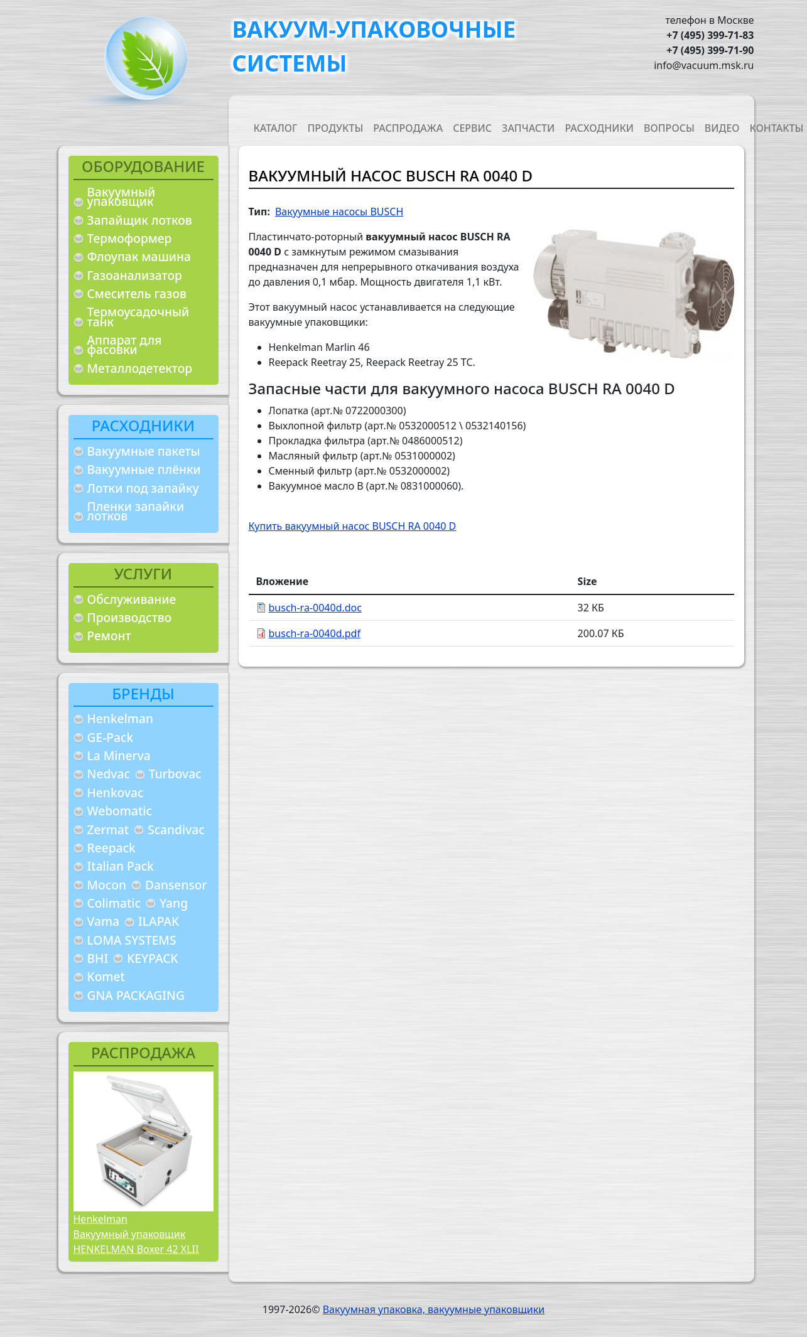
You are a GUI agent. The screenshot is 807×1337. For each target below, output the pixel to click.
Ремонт (109, 635)
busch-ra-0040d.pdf (314, 633)
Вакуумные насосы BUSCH (339, 211)
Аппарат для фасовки (124, 345)
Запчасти (528, 128)
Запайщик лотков (139, 220)
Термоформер (129, 238)
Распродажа (408, 128)
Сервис (472, 128)
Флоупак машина (139, 256)
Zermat (108, 829)
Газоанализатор (134, 275)
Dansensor (176, 884)
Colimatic (114, 903)
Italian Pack (120, 866)
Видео (722, 128)
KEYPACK (152, 958)
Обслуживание (131, 599)
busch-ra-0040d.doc (315, 608)
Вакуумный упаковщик (121, 196)
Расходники (599, 128)
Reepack (111, 847)
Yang (174, 903)
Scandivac (176, 829)
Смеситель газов (137, 293)
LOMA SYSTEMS (131, 940)
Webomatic (119, 810)
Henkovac (115, 792)
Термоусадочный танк (138, 316)
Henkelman (120, 718)
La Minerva (119, 755)
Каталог (276, 128)
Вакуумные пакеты (143, 451)
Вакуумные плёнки (144, 469)
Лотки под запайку (143, 488)
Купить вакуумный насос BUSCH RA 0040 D (353, 526)
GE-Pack (110, 737)
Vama (103, 921)
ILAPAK (158, 921)
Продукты (335, 128)
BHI (98, 958)
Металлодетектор (140, 368)
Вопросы (669, 128)
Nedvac (108, 773)
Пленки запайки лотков (136, 511)
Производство (129, 617)
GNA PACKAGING (136, 995)
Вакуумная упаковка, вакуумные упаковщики (434, 1309)
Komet (106, 976)
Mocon (107, 884)
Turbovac (175, 773)
